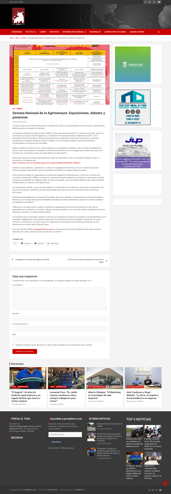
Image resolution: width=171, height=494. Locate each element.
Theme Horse (52, 490)
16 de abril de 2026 (18, 404)
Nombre (16, 314)
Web (14, 334)
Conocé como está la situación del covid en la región (86, 260)
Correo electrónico (20, 324)
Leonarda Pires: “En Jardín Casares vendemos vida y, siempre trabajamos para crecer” (63, 396)
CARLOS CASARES (137, 185)
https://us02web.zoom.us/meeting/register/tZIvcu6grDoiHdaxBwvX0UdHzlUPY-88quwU (46, 163)
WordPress (80, 490)
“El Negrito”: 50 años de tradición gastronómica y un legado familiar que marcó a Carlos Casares (25, 396)
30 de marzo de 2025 (134, 401)
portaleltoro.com (29, 490)
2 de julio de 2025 (56, 404)
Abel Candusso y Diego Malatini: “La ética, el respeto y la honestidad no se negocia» (143, 395)
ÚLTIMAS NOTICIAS (99, 418)
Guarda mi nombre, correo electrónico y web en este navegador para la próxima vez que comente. (54, 345)
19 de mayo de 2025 (95, 401)
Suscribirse (56, 442)
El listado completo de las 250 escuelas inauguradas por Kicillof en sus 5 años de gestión (153, 444)
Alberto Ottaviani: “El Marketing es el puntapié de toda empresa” (104, 395)
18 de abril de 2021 (19, 122)
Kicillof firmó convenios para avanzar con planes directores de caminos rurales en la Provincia (109, 437)
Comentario (17, 285)
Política (30, 32)
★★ (14, 109)
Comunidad (16, 32)
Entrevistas (17, 363)
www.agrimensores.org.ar (43, 229)
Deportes (54, 32)
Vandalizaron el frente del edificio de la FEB (32, 259)
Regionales (95, 32)
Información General (73, 32)
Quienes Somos (137, 32)
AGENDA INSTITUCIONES (115, 32)
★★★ (14, 387)
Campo (43, 32)
